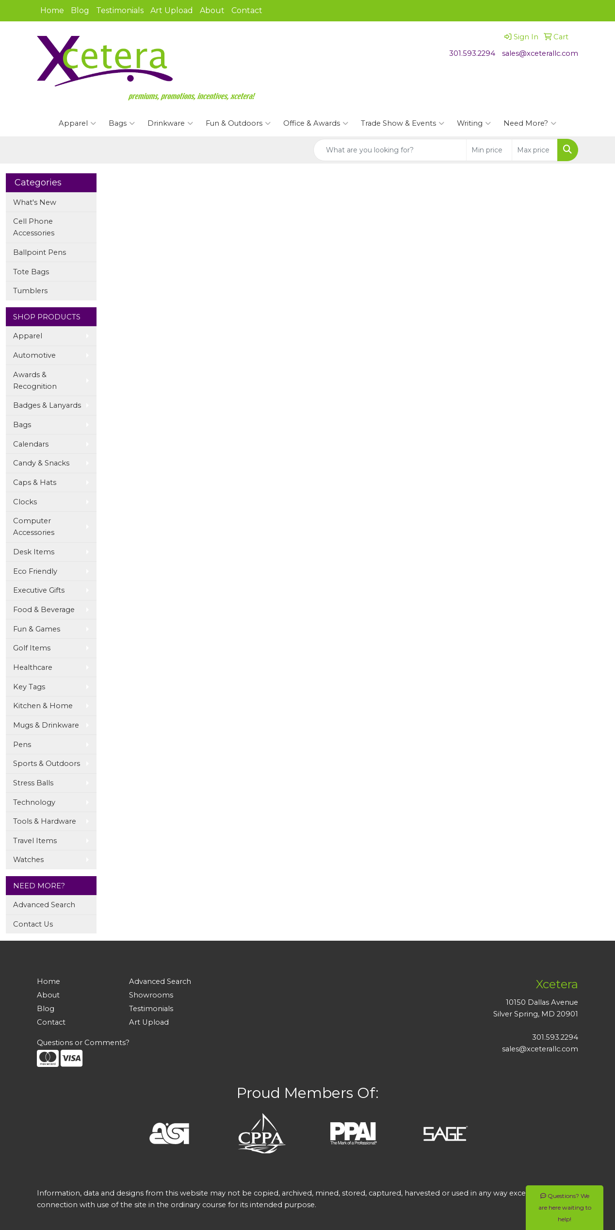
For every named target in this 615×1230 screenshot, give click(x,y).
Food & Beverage (44, 609)
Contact (246, 10)
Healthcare (32, 667)
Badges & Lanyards (47, 405)
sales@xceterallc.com (540, 53)
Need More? (529, 123)
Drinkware (170, 123)
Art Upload (171, 10)
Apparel (77, 123)
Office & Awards (315, 123)
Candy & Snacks (41, 463)
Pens (22, 744)
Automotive (34, 355)
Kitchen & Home (43, 705)
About (212, 10)
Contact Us (33, 924)
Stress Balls (33, 783)
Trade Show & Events (402, 123)
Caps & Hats (34, 482)
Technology (34, 802)
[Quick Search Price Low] (489, 150)
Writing (474, 123)
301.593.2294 (472, 53)
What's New (34, 202)
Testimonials (120, 10)
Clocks (25, 502)
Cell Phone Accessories (33, 227)
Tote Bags (31, 271)
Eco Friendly (35, 571)
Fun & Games (36, 629)
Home (52, 10)
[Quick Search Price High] (535, 150)
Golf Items (31, 648)
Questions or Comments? (83, 1042)
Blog (80, 10)
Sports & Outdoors (46, 763)
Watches (28, 859)
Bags (122, 123)
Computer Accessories (33, 526)
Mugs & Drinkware (46, 725)
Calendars (31, 444)
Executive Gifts (39, 590)
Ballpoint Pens (39, 252)
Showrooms (151, 995)
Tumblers (30, 290)
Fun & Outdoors (238, 123)
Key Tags (29, 686)
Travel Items (35, 840)
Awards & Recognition (35, 380)
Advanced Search (44, 904)
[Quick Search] (390, 150)
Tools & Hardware (44, 821)
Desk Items (33, 552)
